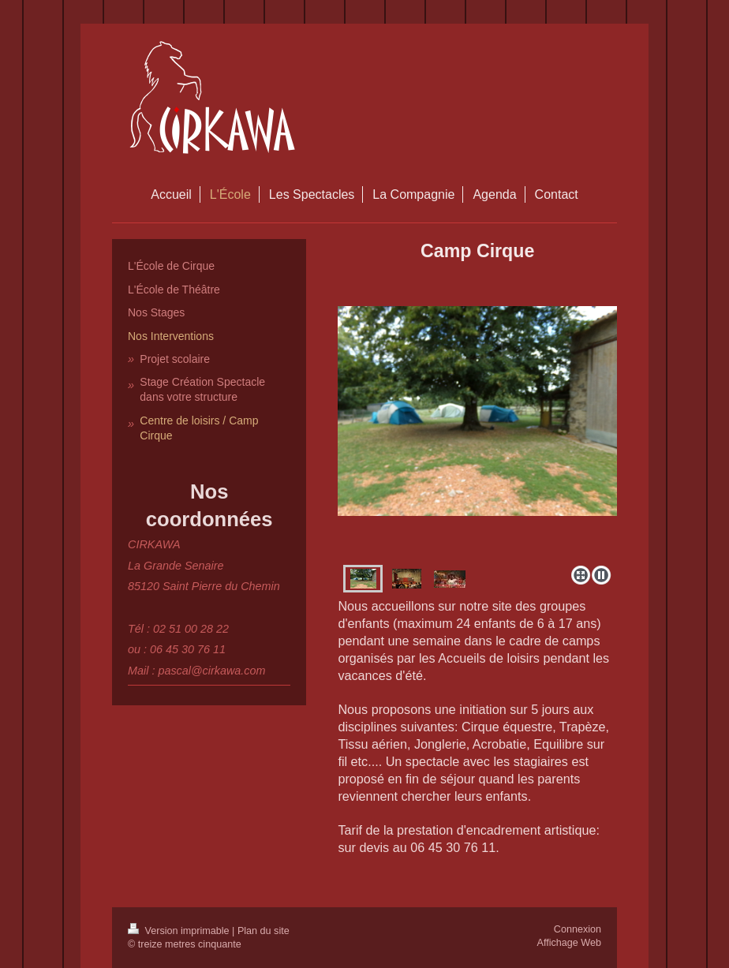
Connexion (577, 929)
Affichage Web (569, 942)
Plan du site (263, 930)
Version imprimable (180, 930)
